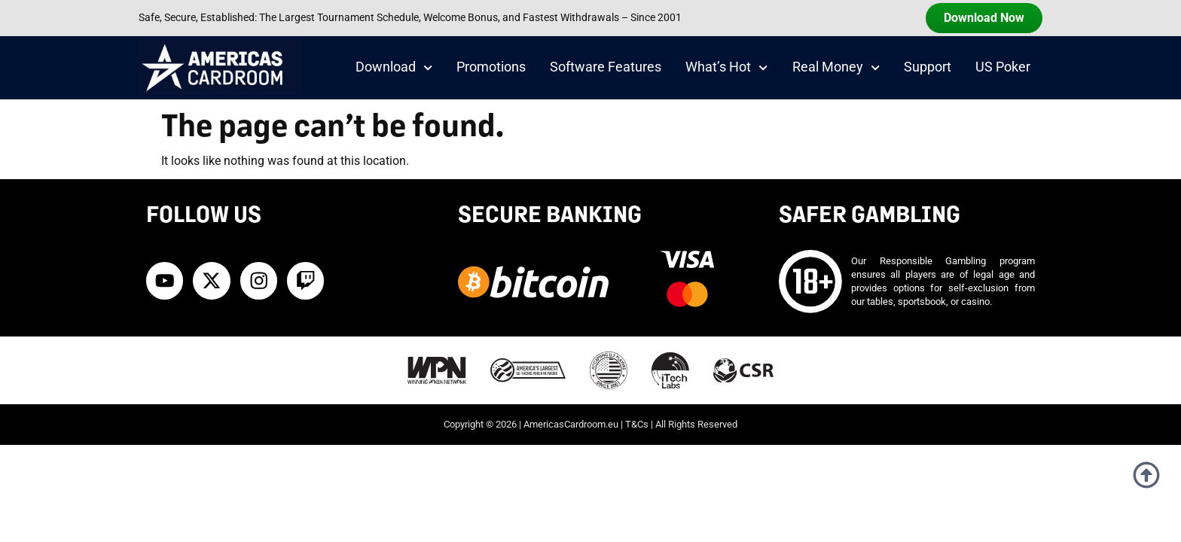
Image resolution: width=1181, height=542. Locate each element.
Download (394, 68)
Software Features (605, 67)
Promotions (491, 67)
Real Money (836, 68)
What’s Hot (726, 68)
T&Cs (636, 424)
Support (927, 67)
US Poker (1002, 67)
